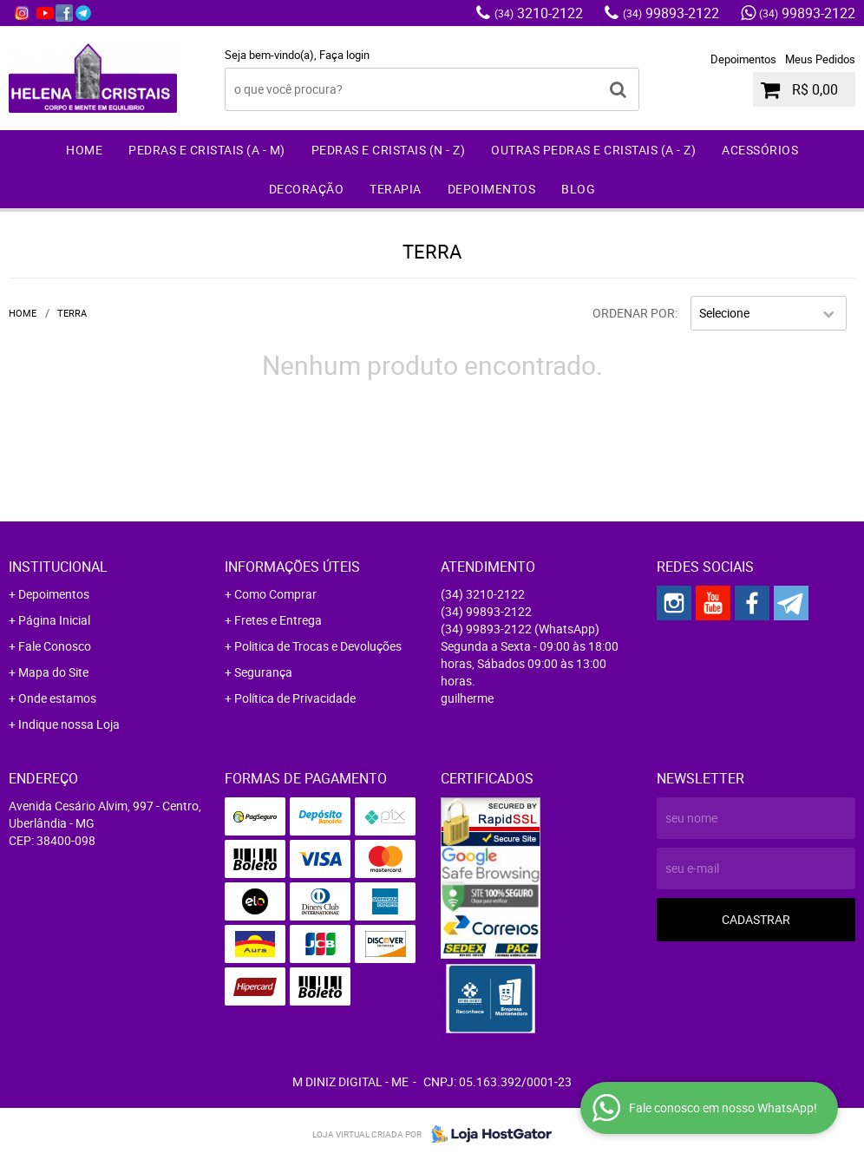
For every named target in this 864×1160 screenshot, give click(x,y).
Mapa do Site (53, 672)
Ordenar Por (633, 313)
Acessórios (760, 149)
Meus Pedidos (820, 59)
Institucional (58, 566)
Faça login (344, 54)
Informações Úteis (292, 566)
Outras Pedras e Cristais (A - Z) (593, 149)
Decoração (306, 188)
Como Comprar (275, 594)
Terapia (396, 188)
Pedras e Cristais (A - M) (206, 149)
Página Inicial (54, 620)
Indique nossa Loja (69, 724)
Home (84, 149)
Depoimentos (743, 59)
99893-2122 (671, 13)
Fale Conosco (54, 646)
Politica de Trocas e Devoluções (318, 646)
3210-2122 (538, 13)
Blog (578, 188)
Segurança (263, 672)
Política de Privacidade (295, 698)
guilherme (467, 698)
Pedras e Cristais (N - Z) (388, 149)
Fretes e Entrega (278, 620)
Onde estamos (57, 698)
